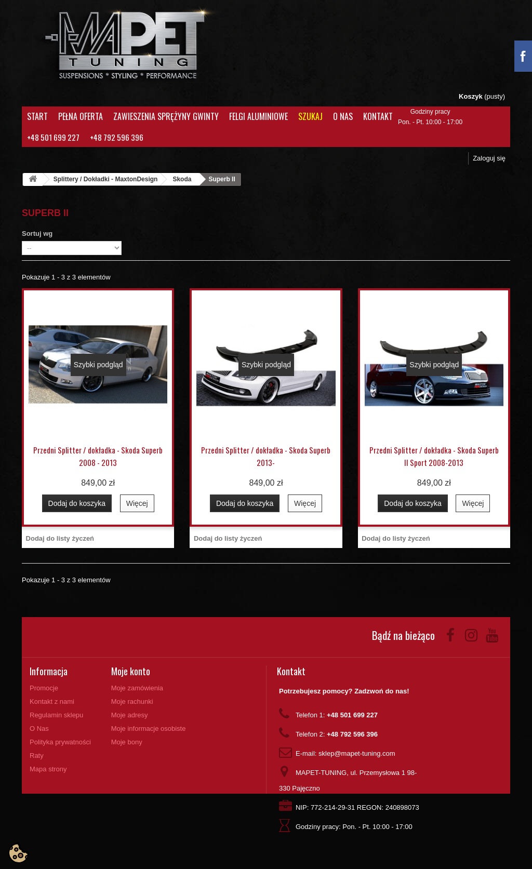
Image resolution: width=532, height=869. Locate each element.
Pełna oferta (80, 116)
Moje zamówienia (137, 688)
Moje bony (126, 742)
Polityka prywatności (60, 742)
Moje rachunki (132, 701)
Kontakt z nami (52, 701)
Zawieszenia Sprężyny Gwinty (166, 116)
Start (37, 116)
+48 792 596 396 (116, 137)
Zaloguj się (489, 158)
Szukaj (310, 116)
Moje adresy (129, 715)
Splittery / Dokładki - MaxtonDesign (106, 179)
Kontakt (378, 116)
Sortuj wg (37, 233)
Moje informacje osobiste (148, 728)
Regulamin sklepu (56, 715)
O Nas (343, 116)
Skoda (181, 179)
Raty (37, 755)
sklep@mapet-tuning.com (356, 753)
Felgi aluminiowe (258, 116)
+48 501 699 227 (53, 137)
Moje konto (130, 671)
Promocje (44, 688)
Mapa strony (48, 769)
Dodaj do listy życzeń (60, 538)
